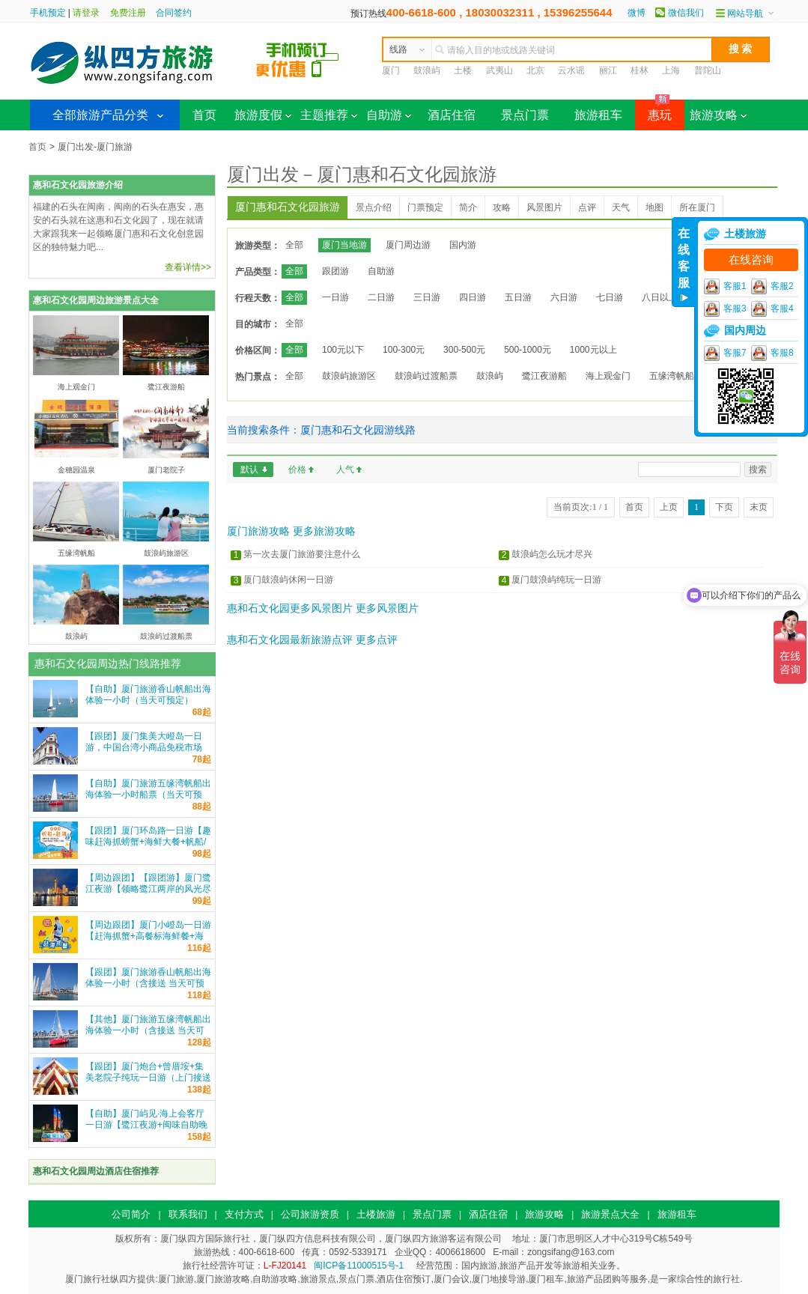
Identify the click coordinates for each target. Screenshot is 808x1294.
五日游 (518, 297)
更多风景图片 (387, 608)
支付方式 (244, 1214)
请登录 (86, 12)
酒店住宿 (452, 115)
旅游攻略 (718, 115)
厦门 (391, 70)
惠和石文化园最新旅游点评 (290, 640)
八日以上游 (664, 297)
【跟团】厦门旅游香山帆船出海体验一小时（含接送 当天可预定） (148, 983)
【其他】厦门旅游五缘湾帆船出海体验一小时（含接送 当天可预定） (148, 1030)
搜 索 (741, 49)
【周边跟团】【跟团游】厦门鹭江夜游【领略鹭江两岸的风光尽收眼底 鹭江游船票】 (148, 888)
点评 (587, 207)
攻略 (502, 207)
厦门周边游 (408, 245)
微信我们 (686, 12)
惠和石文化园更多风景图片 (290, 608)
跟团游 (335, 271)
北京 (535, 70)
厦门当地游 (344, 245)
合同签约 (174, 12)
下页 (724, 507)
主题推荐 (328, 115)
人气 (345, 469)
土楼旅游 (375, 1214)
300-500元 (464, 349)
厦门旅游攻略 (258, 531)
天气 (621, 207)
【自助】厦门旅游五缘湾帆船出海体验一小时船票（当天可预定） (148, 794)
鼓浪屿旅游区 (349, 376)
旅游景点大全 (610, 1214)
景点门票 (525, 115)
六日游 (563, 297)
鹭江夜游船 (544, 376)
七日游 (609, 297)
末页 (759, 507)
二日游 (381, 297)
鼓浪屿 (426, 70)
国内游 (462, 245)
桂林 (639, 70)
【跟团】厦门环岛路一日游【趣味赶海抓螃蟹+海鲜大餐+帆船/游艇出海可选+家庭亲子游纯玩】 (148, 847)
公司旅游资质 (310, 1214)
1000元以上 (593, 349)
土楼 (463, 70)
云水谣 (571, 70)
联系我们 (187, 1214)
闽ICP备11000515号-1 (359, 1265)
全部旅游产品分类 (100, 115)
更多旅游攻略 (324, 531)
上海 (671, 70)
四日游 (472, 297)
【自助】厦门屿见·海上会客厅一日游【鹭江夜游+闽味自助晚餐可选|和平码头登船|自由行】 (146, 1124)
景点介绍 (374, 207)
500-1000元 (527, 349)
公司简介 (131, 1214)
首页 (204, 115)
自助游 (388, 115)
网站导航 (745, 13)
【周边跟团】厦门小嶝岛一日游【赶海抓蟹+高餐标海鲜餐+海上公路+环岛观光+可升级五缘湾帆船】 (148, 942)
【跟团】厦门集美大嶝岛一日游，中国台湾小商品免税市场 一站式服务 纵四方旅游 (143, 747)
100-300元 (404, 349)
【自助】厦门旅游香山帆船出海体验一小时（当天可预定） (148, 694)
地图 (654, 207)
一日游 (335, 297)
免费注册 (128, 12)
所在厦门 (697, 207)
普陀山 (707, 70)
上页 (669, 507)
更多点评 (377, 640)
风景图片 (544, 207)
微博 (637, 12)
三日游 (426, 297)
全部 (294, 245)
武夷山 (499, 70)
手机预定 (48, 12)
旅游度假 (262, 115)
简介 (468, 207)
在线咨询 (751, 260)
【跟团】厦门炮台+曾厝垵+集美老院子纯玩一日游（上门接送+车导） (148, 1077)
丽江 (608, 70)
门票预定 (425, 207)
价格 (297, 469)
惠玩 (653, 110)
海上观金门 (608, 376)
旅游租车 (598, 115)
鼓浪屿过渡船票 (426, 376)
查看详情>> (188, 267)
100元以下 (343, 349)
